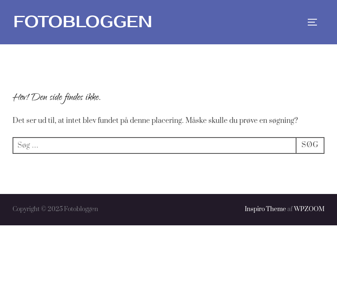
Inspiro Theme (265, 209)
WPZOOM (309, 209)
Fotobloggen (82, 22)
